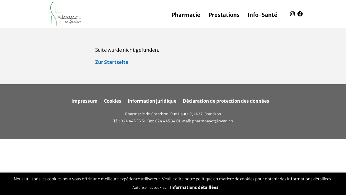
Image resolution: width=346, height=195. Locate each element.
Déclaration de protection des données (226, 101)
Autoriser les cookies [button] (149, 187)
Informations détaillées (194, 187)
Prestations (223, 14)
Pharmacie (185, 14)
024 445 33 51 (133, 121)
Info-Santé (262, 14)
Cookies (112, 101)
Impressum (84, 101)
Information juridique (152, 101)
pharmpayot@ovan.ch (212, 121)
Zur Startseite (111, 62)
